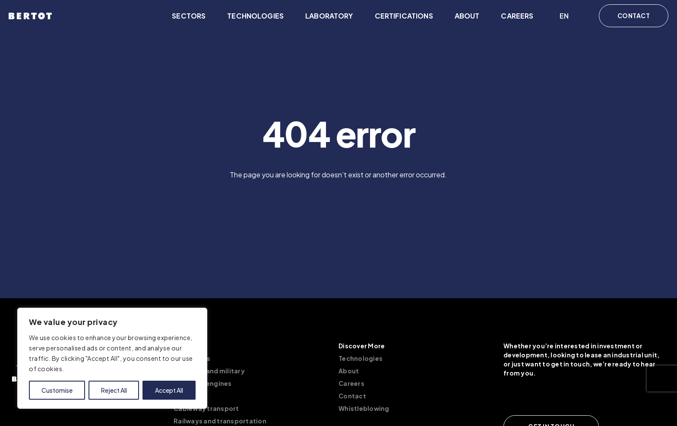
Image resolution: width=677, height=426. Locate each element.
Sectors (189, 15)
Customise (57, 390)
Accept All (169, 390)
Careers (517, 15)
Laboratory (329, 15)
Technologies (255, 15)
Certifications (404, 15)
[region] (112, 358)
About (467, 15)
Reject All (114, 390)
